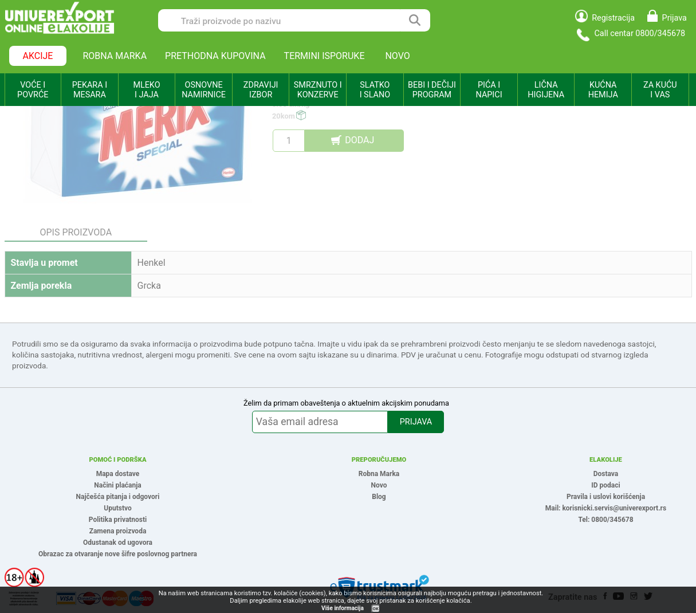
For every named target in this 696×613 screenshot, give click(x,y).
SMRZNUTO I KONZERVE (318, 90)
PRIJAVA (416, 422)
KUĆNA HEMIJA (603, 90)
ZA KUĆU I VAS (660, 90)
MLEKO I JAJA (146, 90)
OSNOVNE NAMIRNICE (204, 90)
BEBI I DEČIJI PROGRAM (432, 90)
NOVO (397, 55)
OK (376, 608)
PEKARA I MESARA (89, 90)
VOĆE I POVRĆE (32, 90)
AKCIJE (38, 55)
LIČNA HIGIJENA (546, 90)
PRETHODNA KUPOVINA (215, 55)
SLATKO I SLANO (375, 90)
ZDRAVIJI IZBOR (260, 90)
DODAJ (359, 140)
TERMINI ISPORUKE (324, 55)
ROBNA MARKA (114, 55)
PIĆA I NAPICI (489, 90)
